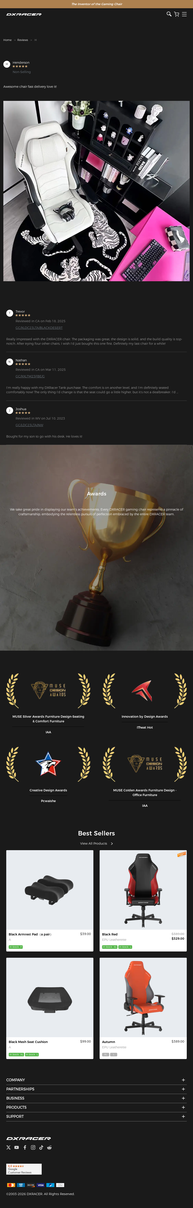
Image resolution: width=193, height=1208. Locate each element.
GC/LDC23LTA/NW (29, 425)
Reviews (22, 40)
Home (7, 40)
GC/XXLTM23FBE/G (30, 376)
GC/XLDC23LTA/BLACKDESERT (39, 328)
